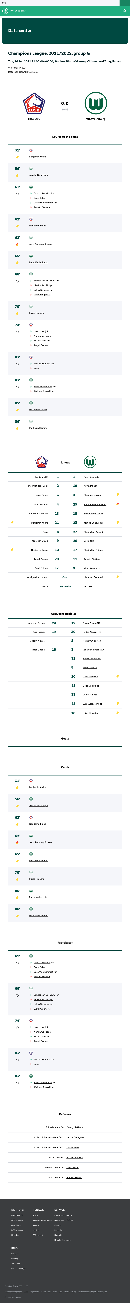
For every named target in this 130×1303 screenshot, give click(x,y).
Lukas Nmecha (41, 290)
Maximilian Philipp (43, 285)
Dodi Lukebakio (42, 193)
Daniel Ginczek (90, 695)
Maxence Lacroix (38, 409)
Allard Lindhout (74, 1157)
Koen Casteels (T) (93, 477)
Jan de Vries (72, 1147)
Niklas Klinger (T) (92, 632)
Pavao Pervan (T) (91, 623)
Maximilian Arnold (93, 532)
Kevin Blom (72, 1167)
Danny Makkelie (28, 72)
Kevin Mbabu (91, 486)
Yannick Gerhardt (43, 386)
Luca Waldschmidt (43, 203)
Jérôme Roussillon (44, 391)
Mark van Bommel (38, 428)
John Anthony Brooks (40, 244)
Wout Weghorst (42, 295)
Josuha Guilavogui (38, 175)
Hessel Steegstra (75, 1137)
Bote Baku (39, 198)
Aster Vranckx (90, 667)
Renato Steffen (42, 207)
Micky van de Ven (92, 641)
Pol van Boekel (74, 1177)
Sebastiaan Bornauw (44, 281)
